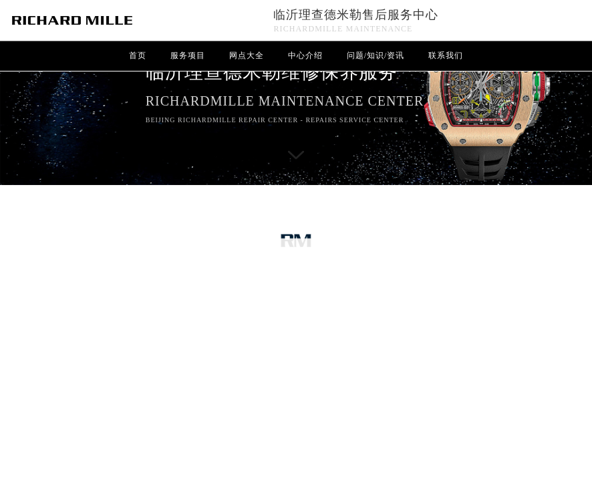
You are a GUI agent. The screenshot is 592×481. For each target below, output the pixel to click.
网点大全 (246, 55)
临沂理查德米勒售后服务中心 (355, 14)
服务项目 (187, 55)
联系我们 (445, 55)
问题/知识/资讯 (376, 55)
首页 (137, 55)
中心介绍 (305, 55)
